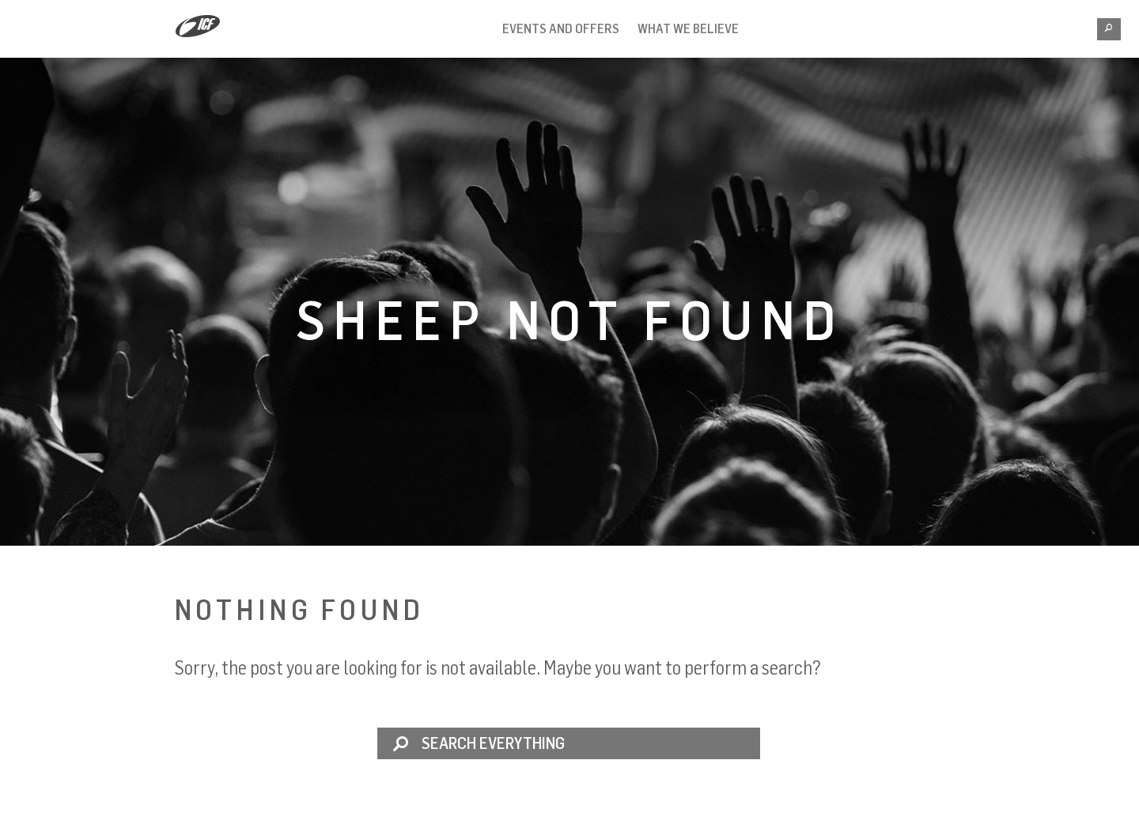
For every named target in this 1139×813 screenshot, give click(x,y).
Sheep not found (569, 318)
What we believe (688, 28)
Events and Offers (560, 28)
